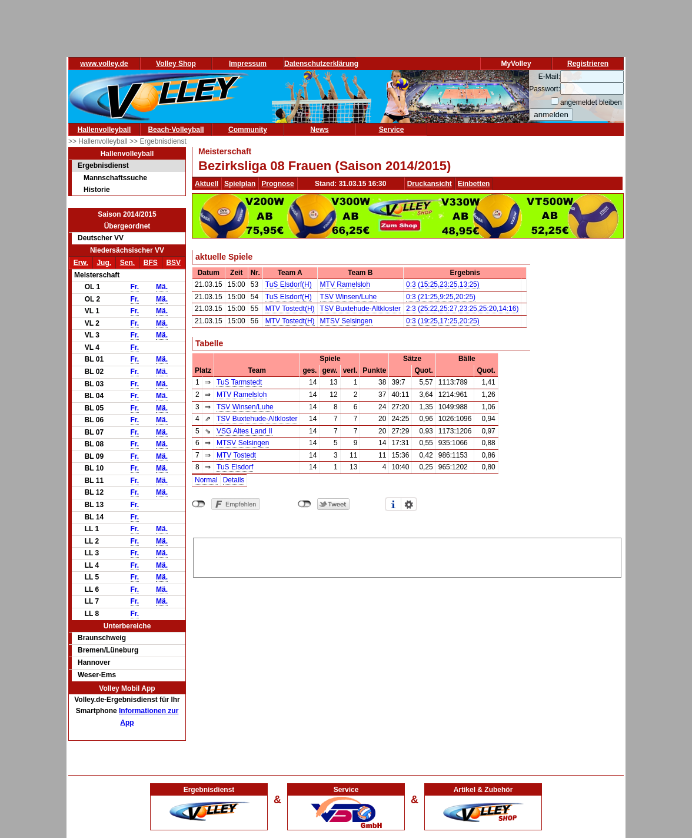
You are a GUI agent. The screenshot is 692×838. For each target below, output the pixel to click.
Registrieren (587, 63)
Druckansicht (429, 184)
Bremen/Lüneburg (108, 650)
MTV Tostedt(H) (290, 308)
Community (247, 129)
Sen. (127, 263)
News (319, 129)
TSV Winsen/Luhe (348, 297)
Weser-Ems (97, 675)
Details (234, 480)
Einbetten (474, 184)
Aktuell (206, 184)
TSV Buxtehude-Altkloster (360, 308)
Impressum (248, 63)
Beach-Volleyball (176, 129)
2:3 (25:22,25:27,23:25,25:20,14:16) (462, 308)
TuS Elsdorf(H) (288, 284)
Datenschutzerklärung (321, 63)
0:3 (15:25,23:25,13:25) (443, 284)
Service (391, 129)
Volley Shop (176, 63)
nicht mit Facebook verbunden (198, 504)
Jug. (104, 263)
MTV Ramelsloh (345, 284)
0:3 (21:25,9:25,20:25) (440, 297)
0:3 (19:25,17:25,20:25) (443, 321)
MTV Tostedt (236, 455)
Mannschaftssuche (115, 178)
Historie (97, 190)
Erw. (81, 263)
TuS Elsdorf (235, 467)
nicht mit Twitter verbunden (304, 504)
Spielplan (239, 184)
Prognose (277, 184)
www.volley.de (104, 63)
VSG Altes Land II (244, 431)
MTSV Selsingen (346, 321)
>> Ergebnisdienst (158, 141)
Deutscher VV (101, 238)
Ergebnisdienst (103, 165)
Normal (206, 480)
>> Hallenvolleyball (98, 141)
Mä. (162, 287)
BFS (151, 263)
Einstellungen (409, 504)
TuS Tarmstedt (239, 382)
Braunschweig (102, 638)
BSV (173, 263)
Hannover (94, 662)
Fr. (135, 287)
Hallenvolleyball (104, 129)
